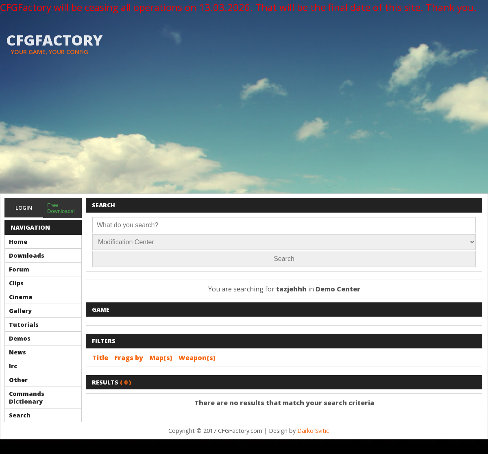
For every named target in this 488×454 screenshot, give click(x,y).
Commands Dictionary (26, 397)
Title (100, 357)
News (17, 352)
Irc (13, 366)
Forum (19, 269)
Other (18, 380)
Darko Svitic (313, 430)
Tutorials (24, 324)
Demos (19, 338)
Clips (16, 283)
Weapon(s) (197, 357)
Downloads (26, 255)
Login (23, 207)
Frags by (128, 357)
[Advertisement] (244, 132)
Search (19, 415)
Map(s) (160, 357)
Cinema (21, 297)
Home (18, 241)
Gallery (20, 311)
